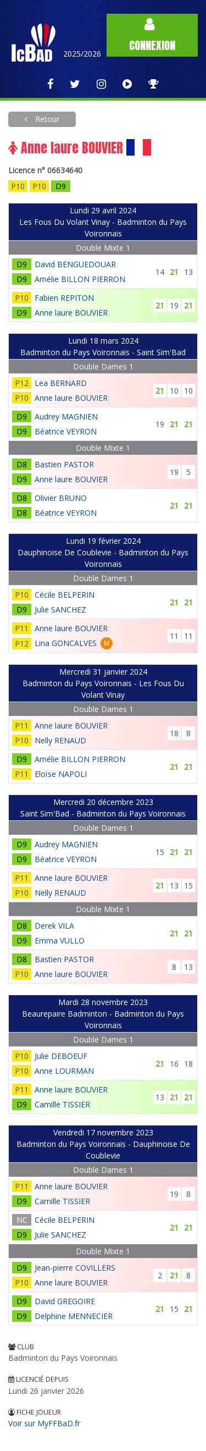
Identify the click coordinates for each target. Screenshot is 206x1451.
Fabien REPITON (64, 298)
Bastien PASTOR (64, 464)
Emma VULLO (60, 940)
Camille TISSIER (62, 1104)
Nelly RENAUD (60, 740)
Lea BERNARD (61, 383)
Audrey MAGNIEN (66, 416)
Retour (46, 119)
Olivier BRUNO (61, 498)
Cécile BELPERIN (64, 594)
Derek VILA (54, 925)
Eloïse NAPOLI (61, 774)
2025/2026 (82, 53)
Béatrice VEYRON (66, 431)
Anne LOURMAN (64, 1071)
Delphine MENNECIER (74, 1316)
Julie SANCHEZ (60, 609)
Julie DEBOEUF (61, 1056)
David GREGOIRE (65, 1301)
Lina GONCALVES (66, 643)
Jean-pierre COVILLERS (75, 1267)
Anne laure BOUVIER (71, 312)
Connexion (152, 35)
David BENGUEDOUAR (75, 264)
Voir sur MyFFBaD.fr (44, 1423)
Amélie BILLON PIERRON (80, 279)
